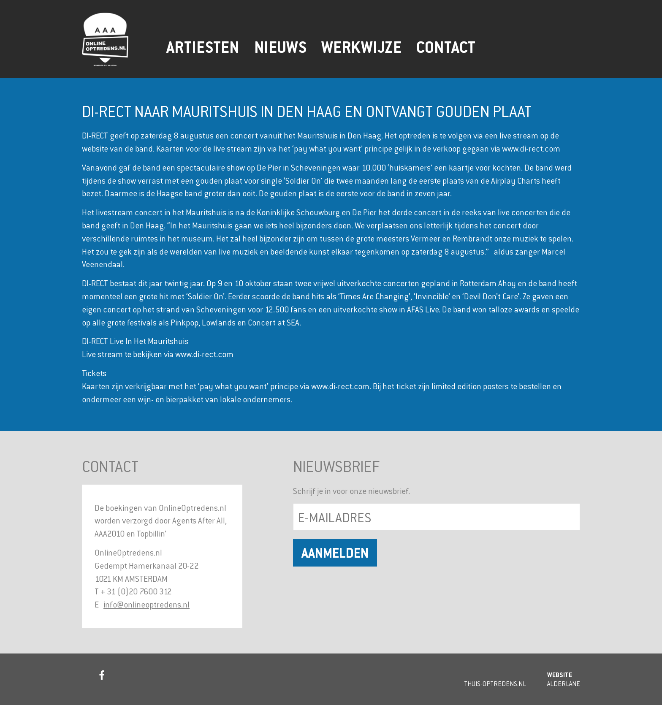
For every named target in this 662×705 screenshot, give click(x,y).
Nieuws (280, 47)
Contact (445, 47)
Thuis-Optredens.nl (495, 683)
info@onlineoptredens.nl (146, 604)
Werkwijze (361, 47)
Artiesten (202, 47)
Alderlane (563, 683)
